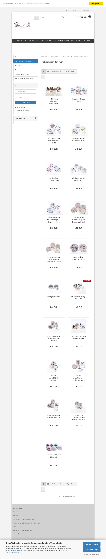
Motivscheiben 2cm (21, 58)
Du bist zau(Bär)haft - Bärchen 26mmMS (53, 417)
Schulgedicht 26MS (53, 297)
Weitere (87, 41)
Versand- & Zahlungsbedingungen (24, 520)
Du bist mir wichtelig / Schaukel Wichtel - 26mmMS (53, 339)
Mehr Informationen (43, 3)
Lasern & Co (46, 41)
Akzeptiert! (96, 3)
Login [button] (75, 10)
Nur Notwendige (92, 550)
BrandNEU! (33, 41)
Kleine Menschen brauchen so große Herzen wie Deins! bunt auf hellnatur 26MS (78, 418)
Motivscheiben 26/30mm (23, 62)
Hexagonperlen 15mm (22, 75)
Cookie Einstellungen (20, 535)
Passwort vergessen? (22, 111)
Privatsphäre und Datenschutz (23, 531)
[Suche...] (36, 18)
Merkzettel (85, 10)
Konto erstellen (20, 108)
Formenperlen (19, 71)
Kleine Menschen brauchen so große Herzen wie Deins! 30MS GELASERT (78, 221)
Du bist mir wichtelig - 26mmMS (78, 299)
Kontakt (15, 516)
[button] (67, 10)
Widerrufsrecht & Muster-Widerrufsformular (27, 524)
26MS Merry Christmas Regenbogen (53, 102)
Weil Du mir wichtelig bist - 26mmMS (78, 338)
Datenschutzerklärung (12, 552)
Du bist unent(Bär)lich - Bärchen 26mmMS (78, 379)
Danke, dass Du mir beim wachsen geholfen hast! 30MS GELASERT (54, 260)
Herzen (17, 66)
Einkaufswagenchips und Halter (67, 41)
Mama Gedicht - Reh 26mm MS (54, 457)
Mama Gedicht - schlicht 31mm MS (78, 259)
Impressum (16, 513)
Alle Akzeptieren (92, 544)
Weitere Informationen (91, 554)
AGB (14, 527)
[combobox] (57, 72)
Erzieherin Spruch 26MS (78, 101)
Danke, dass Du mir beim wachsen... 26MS (54, 142)
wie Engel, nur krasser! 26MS (54, 180)
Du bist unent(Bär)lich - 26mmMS (54, 379)
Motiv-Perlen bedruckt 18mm (24, 79)
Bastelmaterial (20, 41)
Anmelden (26, 103)
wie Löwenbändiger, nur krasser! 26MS (78, 140)
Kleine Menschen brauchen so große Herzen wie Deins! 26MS (53, 221)
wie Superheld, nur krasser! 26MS (78, 180)
